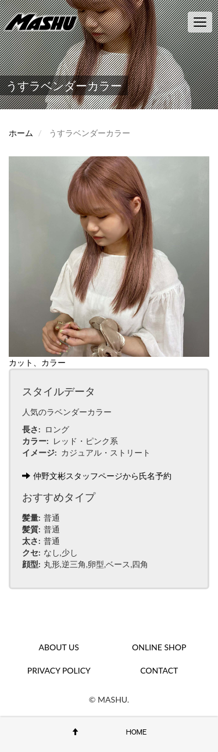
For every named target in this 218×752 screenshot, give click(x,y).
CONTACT (159, 670)
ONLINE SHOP (159, 647)
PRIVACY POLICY (59, 670)
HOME (136, 731)
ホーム (21, 133)
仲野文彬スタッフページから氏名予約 (96, 476)
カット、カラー (37, 362)
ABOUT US (59, 647)
